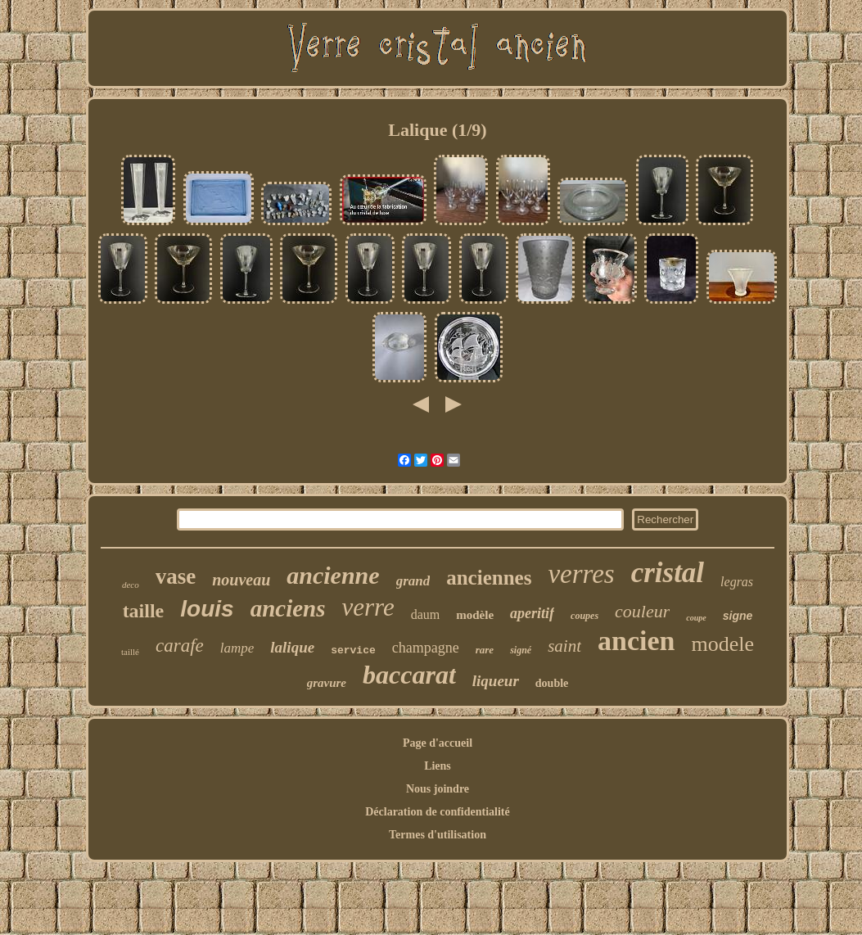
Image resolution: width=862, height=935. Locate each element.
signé (520, 650)
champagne (425, 647)
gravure (326, 682)
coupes (584, 615)
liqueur (495, 680)
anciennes (488, 578)
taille (144, 610)
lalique (292, 647)
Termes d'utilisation (437, 835)
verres (581, 574)
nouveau (241, 580)
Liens (437, 766)
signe (738, 615)
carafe (180, 645)
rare (485, 650)
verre (367, 607)
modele (722, 644)
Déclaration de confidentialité (437, 812)
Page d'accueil (437, 743)
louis (206, 608)
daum (425, 614)
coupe (696, 617)
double (551, 683)
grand (413, 581)
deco (130, 584)
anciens (288, 608)
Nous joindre (437, 789)
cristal (667, 573)
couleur (642, 611)
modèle (475, 614)
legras (736, 582)
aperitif (532, 613)
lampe (237, 648)
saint (564, 646)
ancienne (333, 575)
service (353, 650)
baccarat (409, 674)
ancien (636, 641)
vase (176, 576)
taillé (130, 652)
